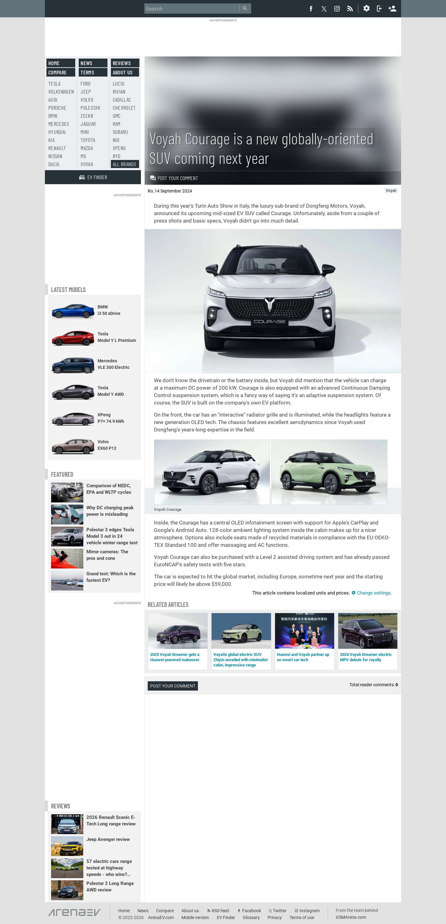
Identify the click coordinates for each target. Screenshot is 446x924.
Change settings (371, 593)
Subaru (120, 131)
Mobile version (195, 917)
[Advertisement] (223, 36)
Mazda (87, 147)
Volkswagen (61, 91)
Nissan (55, 156)
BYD (116, 156)
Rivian (119, 91)
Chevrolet (124, 107)
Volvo (87, 99)
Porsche (57, 107)
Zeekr (87, 115)
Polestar (90, 107)
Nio (116, 139)
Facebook (251, 910)
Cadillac (122, 99)
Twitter (279, 910)
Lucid (119, 83)
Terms (87, 72)
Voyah (87, 164)
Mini (85, 131)
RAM (116, 123)
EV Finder (226, 917)
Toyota (88, 139)
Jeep (86, 91)
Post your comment (174, 178)
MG (83, 156)
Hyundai (57, 131)
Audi (52, 99)
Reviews (122, 63)
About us (123, 72)
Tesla (54, 83)
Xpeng (119, 147)
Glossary (251, 917)
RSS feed (220, 910)
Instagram (310, 910)
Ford (85, 83)
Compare (57, 72)
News (86, 63)
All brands (124, 164)
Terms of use (302, 917)
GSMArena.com (351, 917)
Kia (51, 139)
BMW (52, 115)
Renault (57, 147)
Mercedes (58, 123)
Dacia (53, 164)
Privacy (275, 917)
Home (53, 63)
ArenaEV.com (161, 917)
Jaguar (88, 123)
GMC (117, 115)
